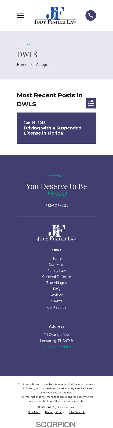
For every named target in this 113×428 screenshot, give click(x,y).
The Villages (56, 283)
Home (56, 258)
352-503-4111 (56, 205)
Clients (56, 301)
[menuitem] (34, 412)
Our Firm (56, 265)
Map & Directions (56, 347)
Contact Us (56, 307)
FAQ (56, 289)
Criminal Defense (56, 277)
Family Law (56, 271)
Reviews (56, 295)
